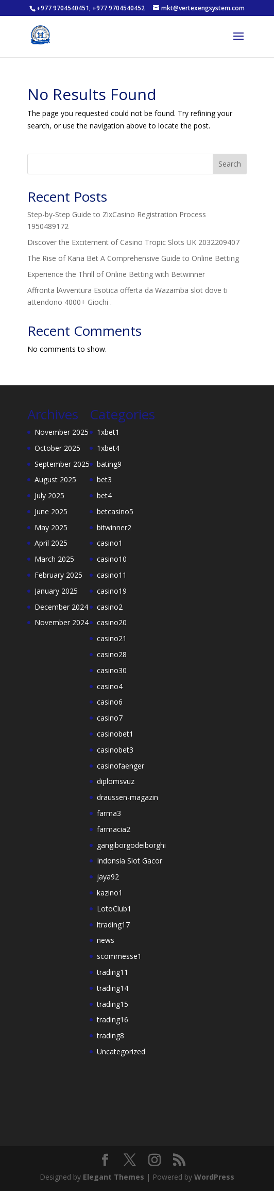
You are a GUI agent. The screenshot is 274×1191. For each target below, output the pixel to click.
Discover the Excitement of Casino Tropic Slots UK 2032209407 (133, 242)
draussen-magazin (127, 797)
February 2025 (58, 575)
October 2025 (57, 448)
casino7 (110, 718)
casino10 (112, 559)
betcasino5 (115, 511)
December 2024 (61, 607)
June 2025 (51, 511)
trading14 (112, 988)
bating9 (109, 464)
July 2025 (49, 495)
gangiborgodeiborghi (131, 845)
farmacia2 (113, 829)
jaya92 (108, 877)
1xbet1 (108, 432)
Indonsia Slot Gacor (129, 861)
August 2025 (55, 479)
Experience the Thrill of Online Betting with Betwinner (116, 274)
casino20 (112, 622)
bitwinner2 (114, 527)
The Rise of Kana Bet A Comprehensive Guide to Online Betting (133, 258)
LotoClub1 (114, 908)
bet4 (104, 495)
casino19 (112, 591)
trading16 (112, 1019)
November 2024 (62, 622)
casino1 (110, 543)
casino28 (112, 654)
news (105, 940)
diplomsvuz (115, 781)
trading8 (110, 1035)
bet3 (104, 479)
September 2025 (62, 464)
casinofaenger (120, 766)
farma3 (109, 813)
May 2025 (51, 527)
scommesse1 (119, 956)
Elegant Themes (113, 1177)
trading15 (112, 1004)
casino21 (112, 638)
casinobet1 (115, 734)
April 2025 (51, 543)
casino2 (110, 607)
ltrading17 (113, 924)
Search (229, 164)
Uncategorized (121, 1051)
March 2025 (54, 559)
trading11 (112, 972)
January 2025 (56, 591)
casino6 (110, 702)
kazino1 (110, 893)
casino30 (112, 670)
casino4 (110, 686)
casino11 (112, 575)
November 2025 (62, 432)
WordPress (214, 1177)
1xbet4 (108, 448)
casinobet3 (115, 750)
